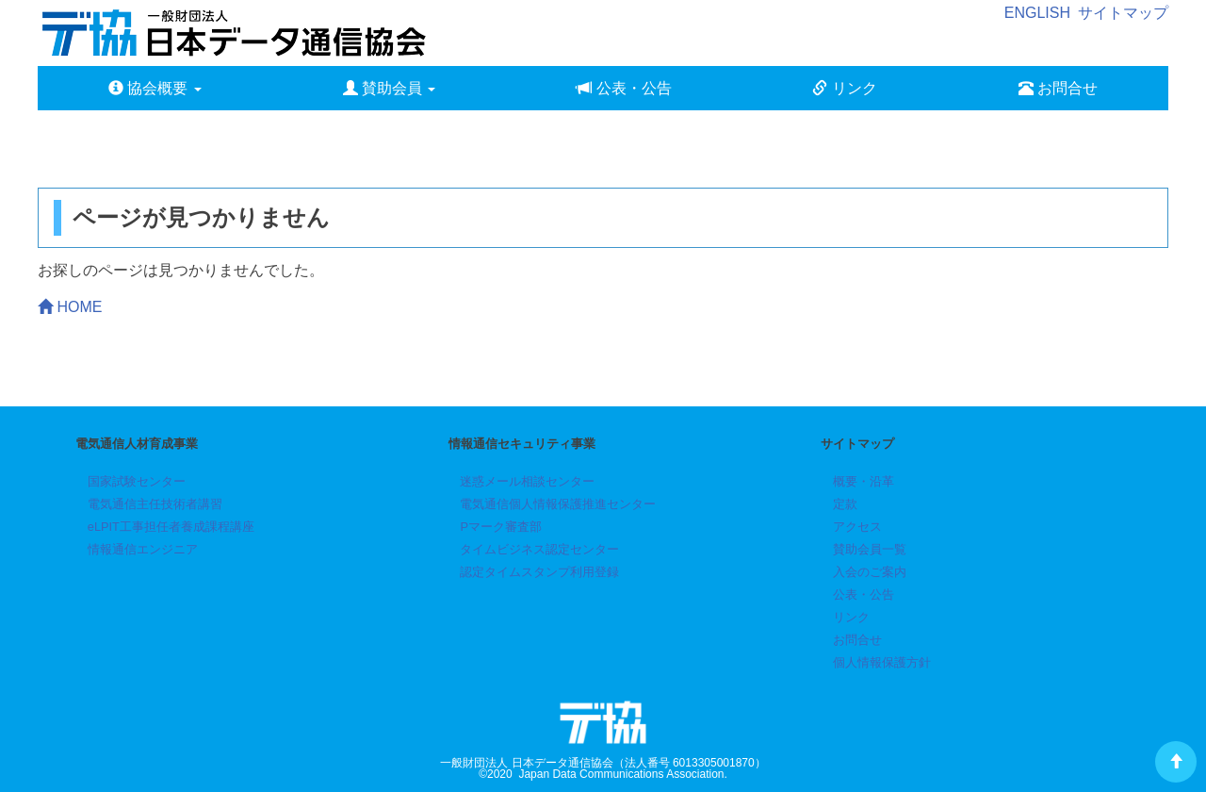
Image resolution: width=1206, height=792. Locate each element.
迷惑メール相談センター (527, 481)
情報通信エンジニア (143, 549)
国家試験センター (137, 481)
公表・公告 (624, 88)
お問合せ (1058, 88)
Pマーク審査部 (501, 527)
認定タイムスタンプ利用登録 (539, 572)
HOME (70, 307)
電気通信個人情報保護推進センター (558, 504)
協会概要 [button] (155, 88)
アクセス (857, 527)
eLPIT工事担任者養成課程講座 (171, 527)
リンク (844, 88)
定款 (845, 504)
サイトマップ (1123, 13)
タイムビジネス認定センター (539, 549)
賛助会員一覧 (869, 549)
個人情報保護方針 (882, 662)
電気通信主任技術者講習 (155, 504)
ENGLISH (1037, 13)
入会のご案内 (869, 572)
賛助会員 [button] (389, 88)
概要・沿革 (863, 481)
